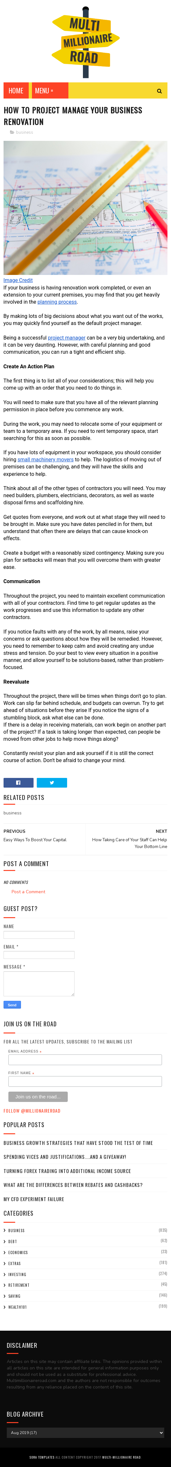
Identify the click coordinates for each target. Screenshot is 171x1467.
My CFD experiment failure (34, 1198)
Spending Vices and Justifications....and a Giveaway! (65, 1156)
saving (14, 1296)
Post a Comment (28, 892)
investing (17, 1274)
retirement (19, 1285)
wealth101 (17, 1307)
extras (14, 1263)
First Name (21, 1073)
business (24, 132)
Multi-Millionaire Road (121, 1457)
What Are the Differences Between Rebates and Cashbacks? (73, 1184)
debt (12, 1241)
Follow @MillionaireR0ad (32, 1110)
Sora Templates (42, 1457)
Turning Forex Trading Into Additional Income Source (67, 1170)
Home (16, 90)
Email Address (25, 1051)
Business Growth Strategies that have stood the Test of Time (78, 1142)
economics (18, 1252)
